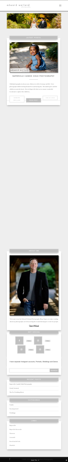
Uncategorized (13, 409)
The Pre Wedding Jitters (19, 200)
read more (20, 173)
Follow (29, 341)
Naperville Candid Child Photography (34, 76)
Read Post (33, 100)
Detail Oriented (45, 130)
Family (11, 405)
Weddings (12, 413)
